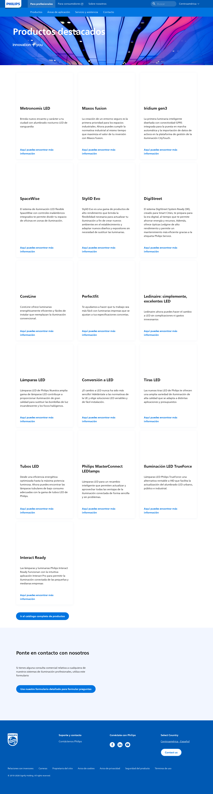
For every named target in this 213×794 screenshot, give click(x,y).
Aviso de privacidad (110, 768)
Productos (36, 12)
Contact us (171, 752)
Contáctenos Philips (70, 741)
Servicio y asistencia (86, 12)
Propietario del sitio (62, 768)
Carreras (43, 768)
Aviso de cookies (86, 768)
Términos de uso (163, 768)
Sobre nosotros (97, 4)
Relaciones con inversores (21, 768)
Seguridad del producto (137, 768)
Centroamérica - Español (175, 741)
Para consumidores (70, 4)
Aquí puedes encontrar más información (36, 151)
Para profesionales (41, 4)
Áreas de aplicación (58, 12)
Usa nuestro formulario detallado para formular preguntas (55, 689)
